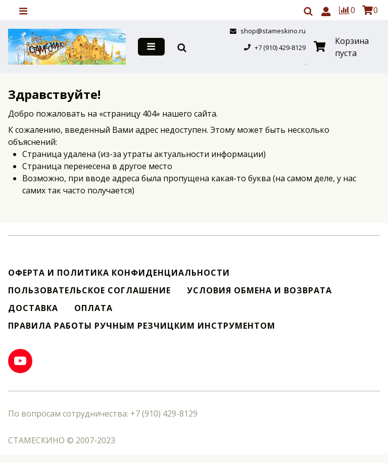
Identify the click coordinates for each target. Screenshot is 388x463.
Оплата (93, 308)
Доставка (33, 308)
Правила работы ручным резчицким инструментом (141, 326)
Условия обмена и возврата (259, 290)
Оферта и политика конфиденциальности (119, 273)
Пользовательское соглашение (89, 290)
